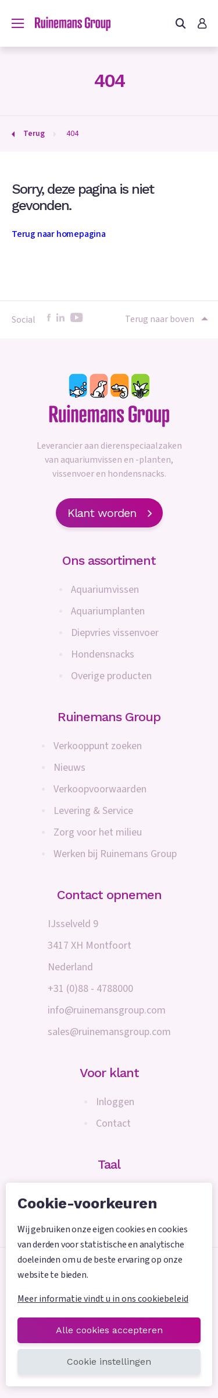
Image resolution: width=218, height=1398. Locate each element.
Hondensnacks (102, 654)
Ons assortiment (109, 560)
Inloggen (115, 1102)
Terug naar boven (165, 319)
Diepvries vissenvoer (115, 632)
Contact (113, 1123)
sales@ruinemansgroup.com (109, 1032)
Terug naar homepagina (59, 234)
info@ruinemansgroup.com (107, 1010)
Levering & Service (93, 810)
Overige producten (111, 676)
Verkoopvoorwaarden (99, 789)
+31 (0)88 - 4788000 (90, 988)
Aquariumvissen (105, 589)
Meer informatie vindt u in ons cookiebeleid (102, 1298)
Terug (34, 133)
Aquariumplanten (108, 611)
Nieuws (69, 767)
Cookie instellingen (109, 1361)
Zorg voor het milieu (97, 832)
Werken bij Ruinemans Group (115, 854)
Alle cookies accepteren (109, 1330)
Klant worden (109, 513)
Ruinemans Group (109, 717)
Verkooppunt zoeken (97, 746)
